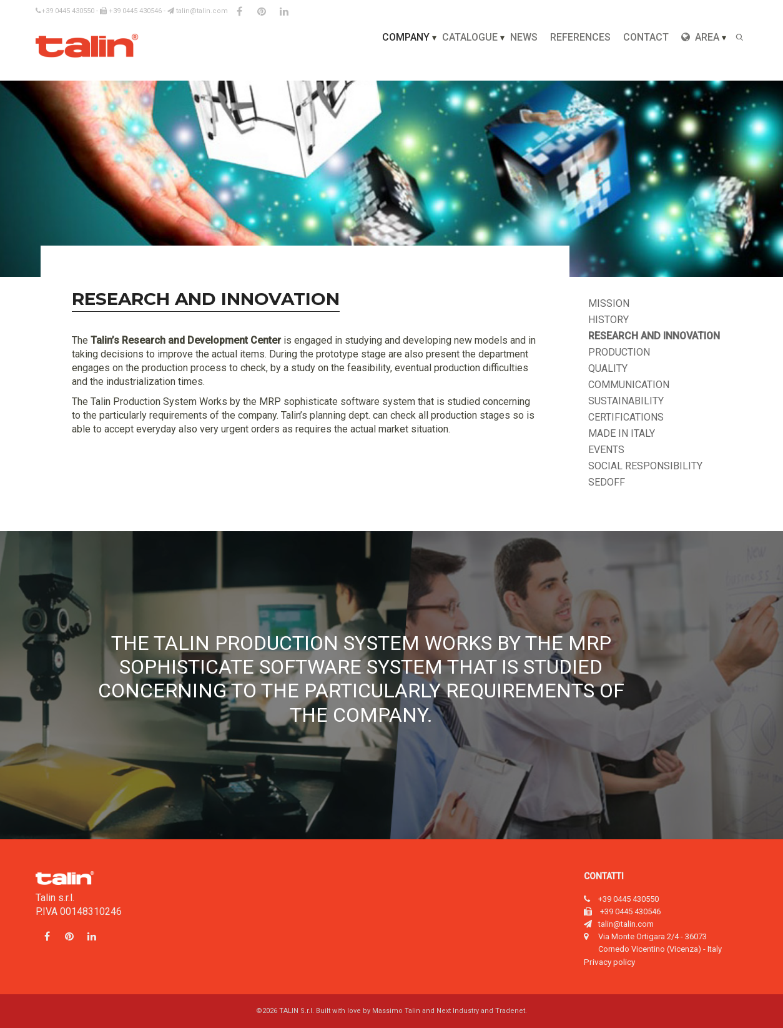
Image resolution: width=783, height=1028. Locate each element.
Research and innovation (654, 336)
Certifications (626, 417)
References (580, 37)
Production (619, 352)
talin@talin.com (197, 11)
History (608, 320)
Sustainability (626, 401)
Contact (646, 37)
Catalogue (470, 37)
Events (606, 450)
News (524, 37)
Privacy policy (609, 962)
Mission (608, 303)
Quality (608, 368)
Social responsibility (645, 466)
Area (700, 37)
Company (406, 37)
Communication (628, 385)
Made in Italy (621, 433)
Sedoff (606, 482)
